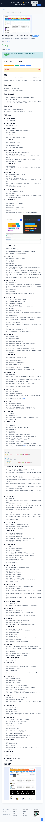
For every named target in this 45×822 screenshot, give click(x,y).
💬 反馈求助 (34, 2)
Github (24, 811)
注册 (39, 5)
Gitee (24, 813)
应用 (18, 3)
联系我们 (15, 815)
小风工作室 (8, 49)
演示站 (5, 45)
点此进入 (24, 445)
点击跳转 (23, 398)
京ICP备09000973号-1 (7, 811)
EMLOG (3, 3)
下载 (14, 3)
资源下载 (35, 36)
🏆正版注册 (26, 3)
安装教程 (6, 55)
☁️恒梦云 (23, 4)
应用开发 (25, 815)
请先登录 (8, 41)
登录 (34, 5)
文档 (21, 3)
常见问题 (15, 811)
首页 (11, 3)
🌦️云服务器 (17, 4)
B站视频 (14, 813)
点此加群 (25, 109)
